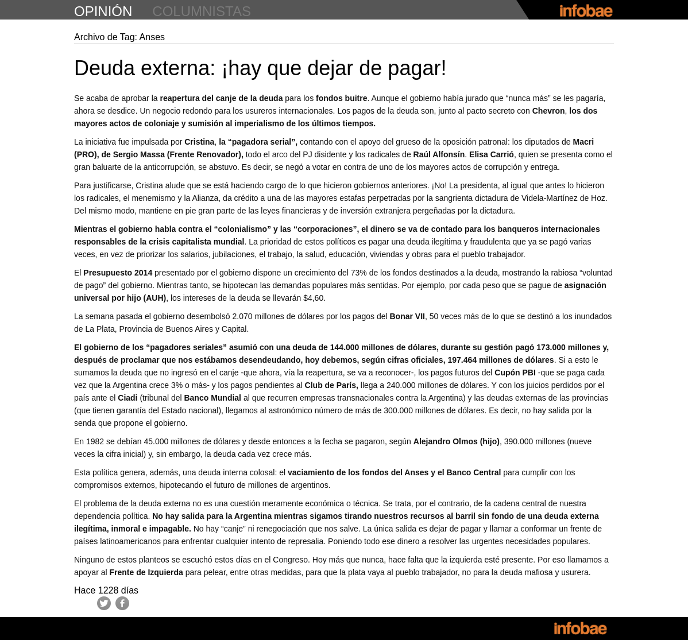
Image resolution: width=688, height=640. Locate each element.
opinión (103, 11)
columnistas (201, 11)
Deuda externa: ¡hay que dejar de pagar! (260, 68)
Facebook (122, 603)
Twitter (104, 603)
